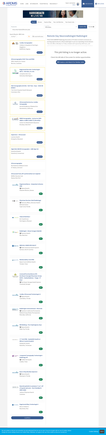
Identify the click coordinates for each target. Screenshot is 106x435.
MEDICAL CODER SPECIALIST (28, 245)
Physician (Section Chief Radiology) (30, 200)
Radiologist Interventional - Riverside (31, 308)
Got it (102, 431)
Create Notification (38, 36)
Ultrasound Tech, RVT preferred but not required (25, 173)
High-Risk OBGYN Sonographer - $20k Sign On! (25, 149)
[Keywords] (27, 27)
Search (34, 22)
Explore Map (47, 22)
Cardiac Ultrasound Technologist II (30, 294)
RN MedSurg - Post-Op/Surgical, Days (31, 325)
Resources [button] (53, 4)
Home (22, 4)
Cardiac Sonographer (26, 43)
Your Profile (44, 4)
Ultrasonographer (16, 163)
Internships (34, 4)
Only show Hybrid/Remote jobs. (21, 29)
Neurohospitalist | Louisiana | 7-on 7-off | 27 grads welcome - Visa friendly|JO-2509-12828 (31, 388)
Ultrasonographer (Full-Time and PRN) (22, 59)
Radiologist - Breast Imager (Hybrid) (30, 231)
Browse (40, 22)
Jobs (26, 4)
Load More (27, 418)
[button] (91, 27)
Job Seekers (88, 4)
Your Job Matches (58, 22)
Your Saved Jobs (69, 22)
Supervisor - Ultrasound (18, 134)
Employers (99, 4)
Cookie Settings (93, 431)
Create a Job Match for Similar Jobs (70, 62)
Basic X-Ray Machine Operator (28, 372)
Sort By (13, 36)
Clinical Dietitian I (25, 216)
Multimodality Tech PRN (27, 259)
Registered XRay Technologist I (29, 404)
